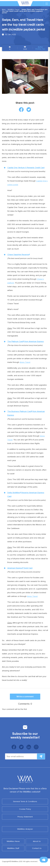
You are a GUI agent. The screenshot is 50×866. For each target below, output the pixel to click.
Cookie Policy (25, 809)
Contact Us (36, 848)
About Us (37, 841)
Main (4, 10)
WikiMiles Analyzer (25, 829)
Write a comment (25, 696)
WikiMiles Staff (13, 848)
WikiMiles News (14, 10)
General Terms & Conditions (25, 801)
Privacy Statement (25, 817)
